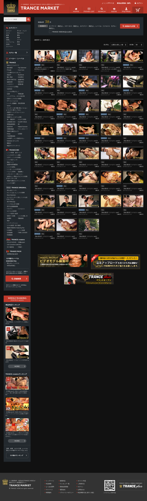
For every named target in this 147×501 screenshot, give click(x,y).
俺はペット (10, 162)
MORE (17, 366)
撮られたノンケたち (13, 263)
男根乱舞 (21, 94)
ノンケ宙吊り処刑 (12, 213)
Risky (8, 133)
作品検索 (48, 483)
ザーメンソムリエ (12, 101)
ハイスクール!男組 (12, 86)
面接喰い (21, 171)
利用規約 (48, 492)
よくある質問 (50, 486)
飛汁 (8, 220)
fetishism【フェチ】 (13, 141)
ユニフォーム (10, 42)
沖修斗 (20, 247)
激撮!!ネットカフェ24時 (14, 117)
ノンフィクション (12, 223)
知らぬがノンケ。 (12, 190)
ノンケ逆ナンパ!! (12, 159)
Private (9, 70)
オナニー (9, 31)
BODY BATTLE (11, 79)
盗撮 (7, 35)
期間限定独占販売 (12, 254)
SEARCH (101, 11)
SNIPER (9, 89)
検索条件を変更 (130, 26)
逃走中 (9, 75)
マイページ (49, 489)
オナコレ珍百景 (12, 211)
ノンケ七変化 (11, 167)
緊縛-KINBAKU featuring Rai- (16, 227)
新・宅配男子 (11, 119)
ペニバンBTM (11, 171)
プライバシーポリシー (67, 492)
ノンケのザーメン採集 (14, 155)
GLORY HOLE (22, 122)
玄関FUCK (10, 114)
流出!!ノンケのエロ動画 (14, 98)
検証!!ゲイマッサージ (13, 145)
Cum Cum (21, 70)
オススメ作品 (82, 481)
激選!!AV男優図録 (12, 164)
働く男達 (9, 77)
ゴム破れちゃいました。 (14, 72)
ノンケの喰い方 (23, 216)
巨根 (18, 44)
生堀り (8, 44)
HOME (76, 11)
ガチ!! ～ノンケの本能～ (14, 157)
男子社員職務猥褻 (12, 206)
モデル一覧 (13, 53)
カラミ (8, 33)
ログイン (140, 3)
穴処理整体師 (11, 136)
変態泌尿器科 (11, 124)
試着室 (20, 133)
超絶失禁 (9, 82)
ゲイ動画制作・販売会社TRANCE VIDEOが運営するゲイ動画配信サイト (43, 4)
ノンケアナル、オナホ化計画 (16, 96)
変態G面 (20, 84)
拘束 (18, 37)
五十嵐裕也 (10, 247)
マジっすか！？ (23, 129)
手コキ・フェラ (22, 31)
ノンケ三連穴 (11, 183)
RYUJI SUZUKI (11, 242)
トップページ (50, 481)
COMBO (9, 230)
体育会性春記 (11, 265)
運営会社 (62, 489)
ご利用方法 (81, 483)
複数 (7, 37)
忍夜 (8, 94)
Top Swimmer (22, 67)
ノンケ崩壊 (21, 230)
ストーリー (9, 46)
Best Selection (11, 195)
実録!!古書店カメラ (13, 131)
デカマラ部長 (22, 119)
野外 (18, 42)
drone (9, 105)
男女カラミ (20, 33)
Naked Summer (22, 126)
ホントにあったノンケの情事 (16, 192)
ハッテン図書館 (12, 103)
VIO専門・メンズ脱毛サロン (15, 138)
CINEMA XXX (11, 122)
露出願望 (9, 67)
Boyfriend (21, 75)
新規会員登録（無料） (124, 3)
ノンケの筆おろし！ (13, 91)
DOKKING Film (11, 261)
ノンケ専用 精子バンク (14, 152)
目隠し (8, 39)
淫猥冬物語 (10, 129)
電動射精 (21, 218)
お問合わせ (81, 489)
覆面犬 (9, 143)
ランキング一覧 (64, 483)
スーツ (19, 39)
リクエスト (21, 208)
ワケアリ (9, 208)
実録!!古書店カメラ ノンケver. (16, 180)
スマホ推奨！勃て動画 (14, 225)
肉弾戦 (9, 218)
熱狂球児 (21, 82)
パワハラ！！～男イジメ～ (15, 174)
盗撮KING (21, 79)
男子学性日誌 (11, 201)
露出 (18, 35)
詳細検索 (17, 279)
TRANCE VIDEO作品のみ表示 (62, 32)
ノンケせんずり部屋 (13, 204)
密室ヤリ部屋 (11, 216)
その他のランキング (16, 455)
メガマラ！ (10, 84)
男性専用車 (21, 103)
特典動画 (9, 235)
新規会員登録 (64, 486)
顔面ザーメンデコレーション (16, 112)
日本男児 (21, 77)
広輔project (21, 242)
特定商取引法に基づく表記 (86, 492)
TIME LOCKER (22, 232)
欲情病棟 (9, 232)
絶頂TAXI (10, 126)
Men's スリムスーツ (13, 65)
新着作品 (62, 481)
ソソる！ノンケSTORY (14, 169)
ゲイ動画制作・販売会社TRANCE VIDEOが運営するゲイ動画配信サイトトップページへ (40, 8)
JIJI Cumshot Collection (14, 244)
